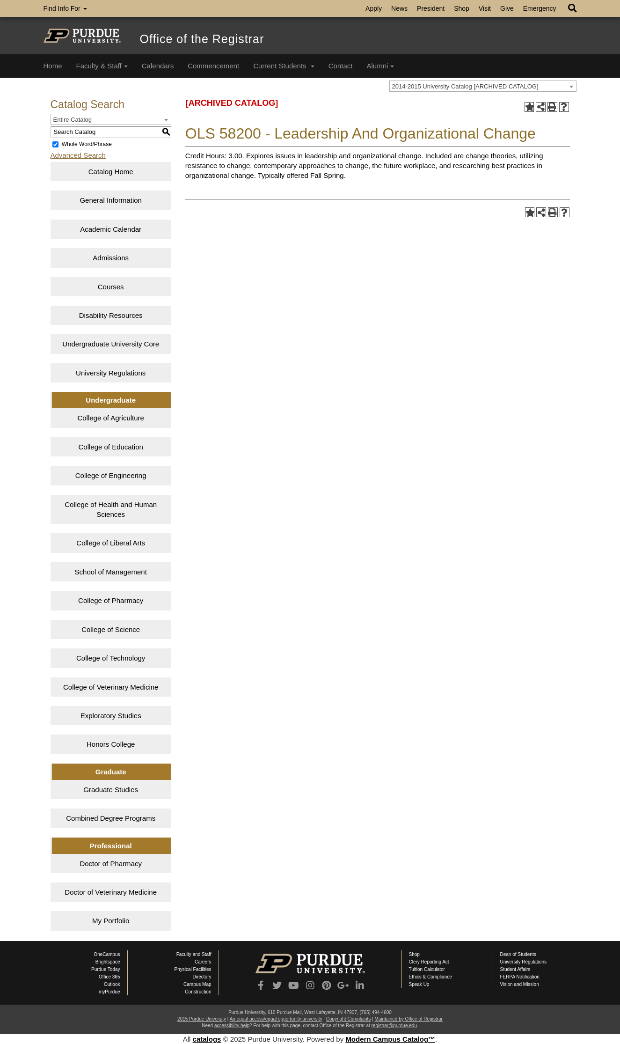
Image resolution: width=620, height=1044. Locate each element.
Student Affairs (515, 969)
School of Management (111, 572)
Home (53, 66)
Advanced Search (78, 155)
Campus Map (197, 984)
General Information (111, 200)
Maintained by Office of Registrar (408, 1019)
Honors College (111, 744)
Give (507, 8)
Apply (373, 8)
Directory (201, 976)
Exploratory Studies (110, 716)
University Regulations (111, 373)
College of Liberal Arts (110, 543)
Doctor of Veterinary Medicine (111, 892)
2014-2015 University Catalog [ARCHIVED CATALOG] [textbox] (465, 86)
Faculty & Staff (102, 66)
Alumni (380, 66)
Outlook (112, 984)
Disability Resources (111, 315)
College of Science (110, 629)
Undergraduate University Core (110, 344)
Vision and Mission (519, 984)
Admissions (111, 258)
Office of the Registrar (202, 38)
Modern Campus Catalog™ (390, 1039)
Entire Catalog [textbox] (72, 119)
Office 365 (109, 976)
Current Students (283, 66)
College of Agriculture (110, 418)
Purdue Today (105, 969)
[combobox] (482, 86)
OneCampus (107, 954)
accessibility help (231, 1025)
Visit (485, 8)
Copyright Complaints (348, 1019)
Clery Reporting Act (429, 961)
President (431, 8)
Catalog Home (110, 172)
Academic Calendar (110, 229)
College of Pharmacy (110, 600)
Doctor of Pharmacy (111, 864)
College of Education (110, 447)
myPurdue (109, 991)
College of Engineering (110, 475)
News (399, 8)
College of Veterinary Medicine (110, 687)
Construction (198, 991)
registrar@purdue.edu (394, 1025)
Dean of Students (518, 954)
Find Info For (65, 8)
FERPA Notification (520, 976)
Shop (461, 8)
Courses (111, 287)
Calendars (158, 66)
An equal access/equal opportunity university (276, 1019)
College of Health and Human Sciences (111, 509)
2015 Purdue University (201, 1019)
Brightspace (107, 961)
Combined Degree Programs (110, 818)
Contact (340, 66)
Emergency (539, 8)
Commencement (213, 66)
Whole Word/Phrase (87, 144)
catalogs (207, 1039)
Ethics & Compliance (430, 976)
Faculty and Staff (194, 954)
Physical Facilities (193, 969)
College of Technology (110, 658)
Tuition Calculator (427, 969)
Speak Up (419, 984)
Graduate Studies (110, 790)
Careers (203, 961)
